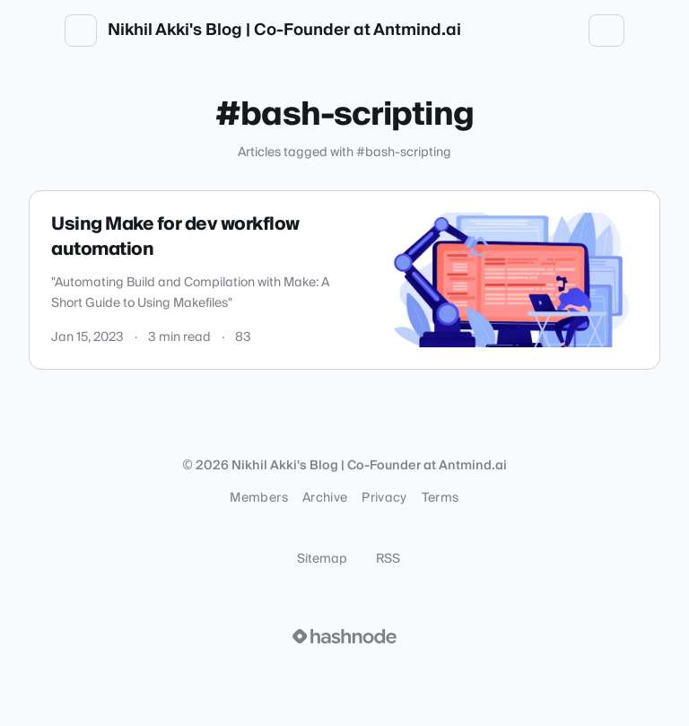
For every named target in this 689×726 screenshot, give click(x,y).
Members (258, 498)
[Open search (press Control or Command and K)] (526, 30)
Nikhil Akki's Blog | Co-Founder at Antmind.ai (284, 30)
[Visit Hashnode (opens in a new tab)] (344, 636)
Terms (440, 498)
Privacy (384, 498)
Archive (324, 498)
